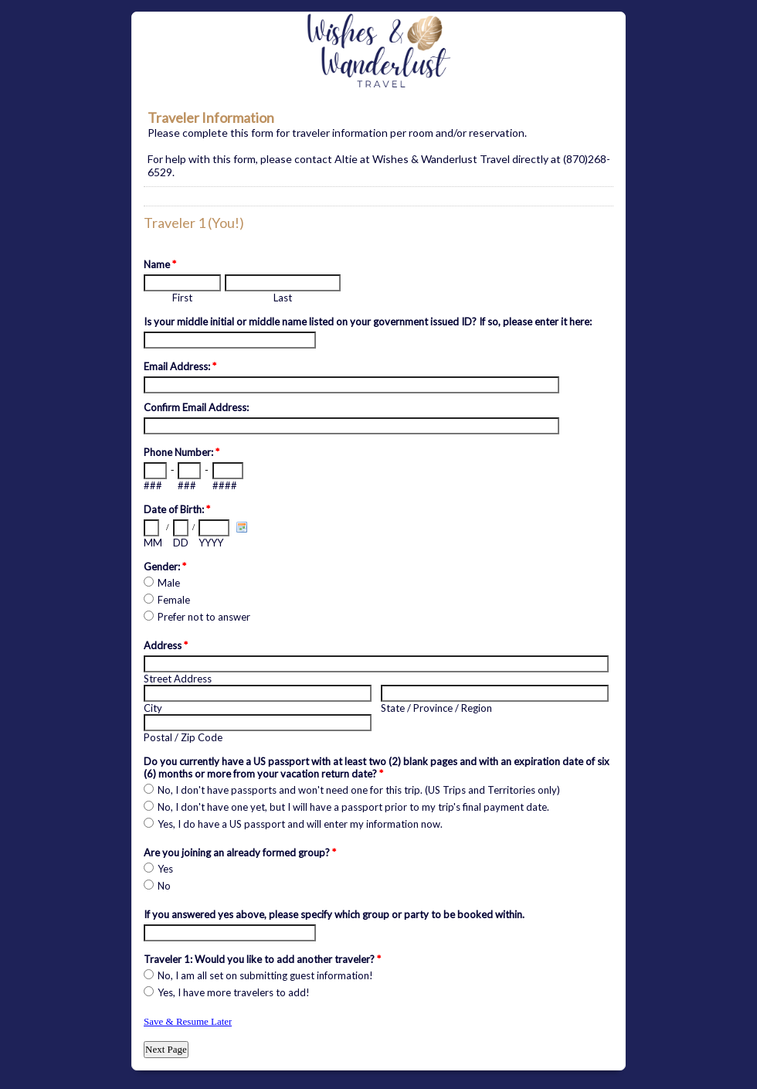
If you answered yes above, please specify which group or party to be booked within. (334, 914)
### (153, 485)
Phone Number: (181, 452)
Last (282, 297)
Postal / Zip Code (183, 737)
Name (160, 264)
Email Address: (180, 366)
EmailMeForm (378, 51)
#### (224, 485)
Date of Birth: (177, 509)
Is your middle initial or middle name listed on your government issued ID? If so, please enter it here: (368, 321)
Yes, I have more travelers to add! (234, 992)
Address (166, 645)
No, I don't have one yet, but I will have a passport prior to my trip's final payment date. (353, 807)
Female (174, 600)
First (182, 297)
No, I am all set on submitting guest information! (265, 975)
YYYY (211, 542)
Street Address (178, 678)
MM (153, 542)
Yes (165, 869)
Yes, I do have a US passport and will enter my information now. (300, 824)
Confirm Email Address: (196, 407)
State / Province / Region (436, 708)
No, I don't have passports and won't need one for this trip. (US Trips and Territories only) (359, 790)
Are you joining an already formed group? (240, 852)
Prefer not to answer (204, 617)
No (164, 886)
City (153, 708)
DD (180, 542)
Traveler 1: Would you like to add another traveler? (262, 959)
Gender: (165, 566)
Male (169, 583)
